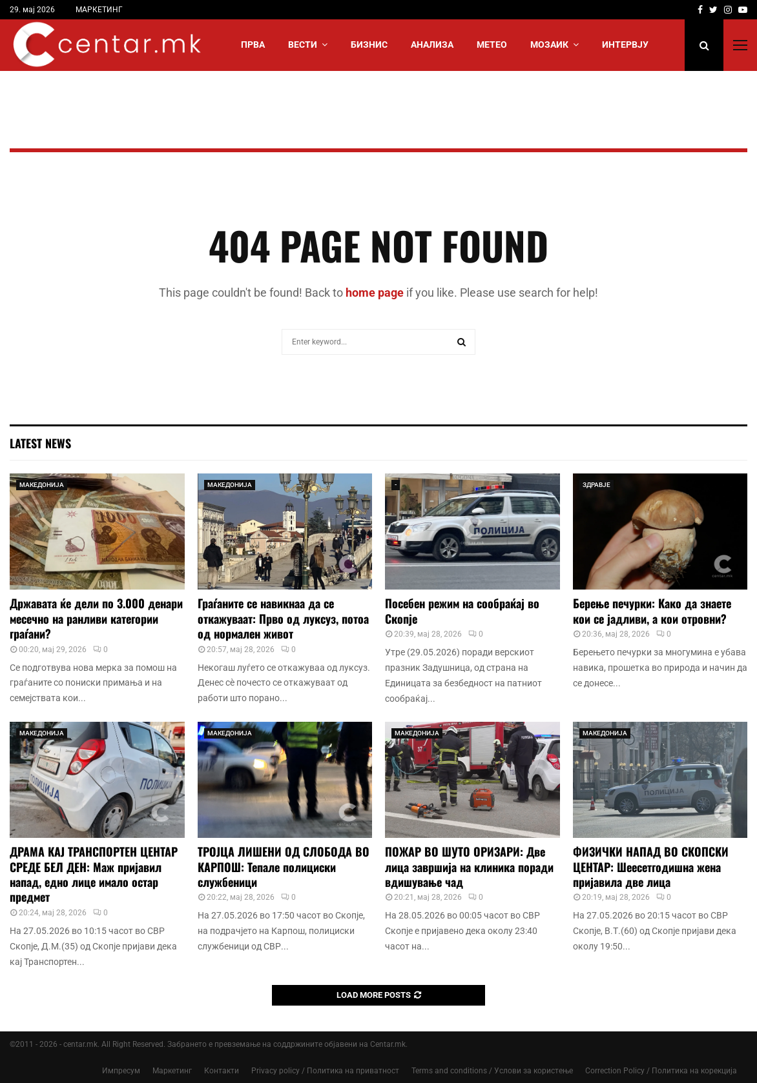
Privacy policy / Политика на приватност (325, 1070)
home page (375, 292)
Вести (302, 44)
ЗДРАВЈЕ (596, 484)
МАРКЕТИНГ (99, 9)
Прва (253, 44)
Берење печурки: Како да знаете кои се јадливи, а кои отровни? (652, 610)
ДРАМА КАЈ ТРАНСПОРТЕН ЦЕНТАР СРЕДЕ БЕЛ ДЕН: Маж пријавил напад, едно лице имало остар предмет (94, 874)
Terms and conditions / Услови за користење (492, 1070)
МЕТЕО (492, 44)
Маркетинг (172, 1070)
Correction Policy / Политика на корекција (661, 1070)
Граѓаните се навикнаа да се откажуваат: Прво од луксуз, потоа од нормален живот (283, 618)
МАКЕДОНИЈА (41, 484)
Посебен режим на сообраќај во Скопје (462, 610)
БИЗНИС (369, 44)
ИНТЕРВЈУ (625, 44)
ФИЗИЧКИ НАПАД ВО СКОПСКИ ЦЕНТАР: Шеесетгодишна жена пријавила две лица (651, 866)
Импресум (121, 1070)
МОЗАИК (549, 44)
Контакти (221, 1070)
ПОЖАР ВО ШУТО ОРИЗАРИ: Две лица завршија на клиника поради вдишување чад (469, 866)
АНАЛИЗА (432, 44)
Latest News (40, 443)
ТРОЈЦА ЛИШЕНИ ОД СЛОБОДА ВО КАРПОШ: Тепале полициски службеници (283, 866)
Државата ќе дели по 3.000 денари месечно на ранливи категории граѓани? (96, 618)
